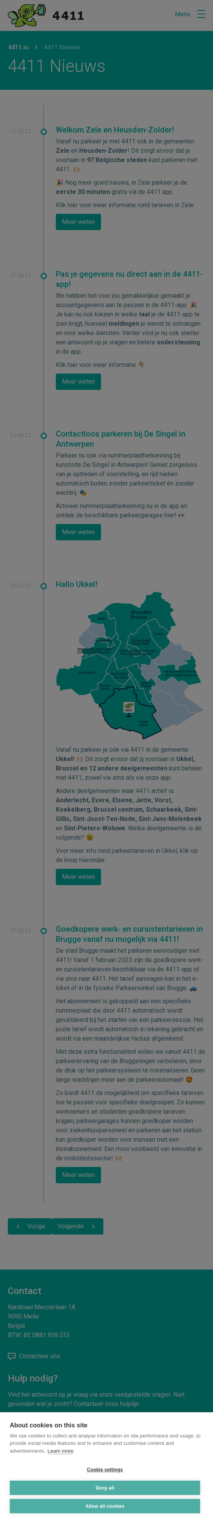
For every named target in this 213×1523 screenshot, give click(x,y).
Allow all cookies (104, 1506)
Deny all (105, 1488)
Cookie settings (105, 1469)
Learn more (60, 1451)
